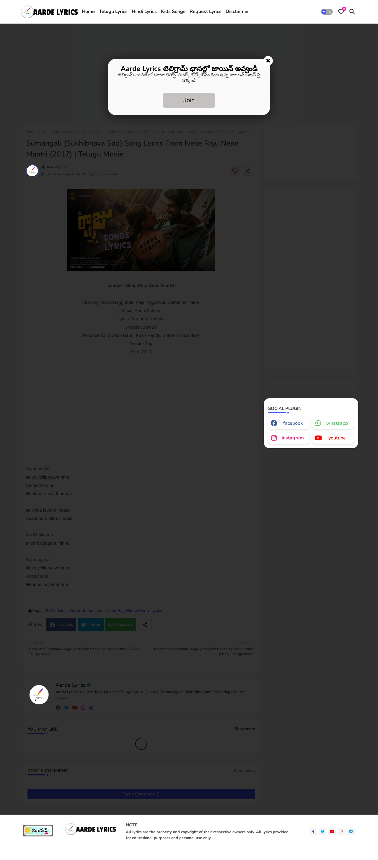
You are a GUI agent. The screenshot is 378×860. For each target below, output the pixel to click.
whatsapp (337, 423)
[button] (327, 12)
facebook (293, 423)
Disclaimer (237, 11)
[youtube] (332, 831)
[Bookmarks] (341, 12)
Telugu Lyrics (113, 11)
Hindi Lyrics (144, 11)
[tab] (88, 12)
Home (88, 11)
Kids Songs (173, 11)
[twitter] (322, 831)
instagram (293, 438)
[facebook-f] (313, 831)
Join (189, 100)
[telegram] (351, 831)
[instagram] (341, 831)
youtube (337, 438)
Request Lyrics (205, 11)
